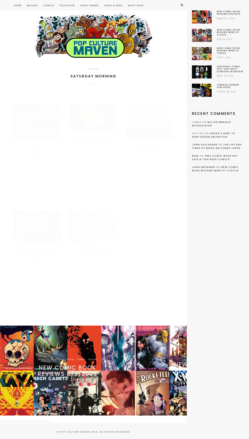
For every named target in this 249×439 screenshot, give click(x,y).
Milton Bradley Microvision (211, 124)
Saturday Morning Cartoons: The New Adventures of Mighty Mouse (37, 256)
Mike (195, 156)
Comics (81, 359)
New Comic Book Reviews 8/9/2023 (67, 371)
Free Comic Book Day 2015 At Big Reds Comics (215, 157)
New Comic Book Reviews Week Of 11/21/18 (215, 168)
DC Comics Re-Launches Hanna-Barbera (37, 148)
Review (93, 359)
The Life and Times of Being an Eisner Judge (217, 146)
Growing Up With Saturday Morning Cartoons (93, 253)
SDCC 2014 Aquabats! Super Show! (149, 144)
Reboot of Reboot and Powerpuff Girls (93, 135)
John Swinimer (203, 167)
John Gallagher (204, 144)
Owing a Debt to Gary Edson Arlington (213, 135)
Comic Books (66, 359)
